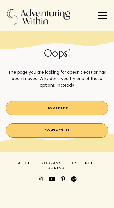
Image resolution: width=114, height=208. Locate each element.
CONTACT (57, 168)
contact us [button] (57, 130)
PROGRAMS (50, 163)
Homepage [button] (57, 108)
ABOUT (25, 163)
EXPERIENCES (82, 163)
